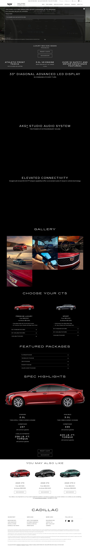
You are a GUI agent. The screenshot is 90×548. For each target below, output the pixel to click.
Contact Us (49, 522)
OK (45, 39)
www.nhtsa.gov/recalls (40, 498)
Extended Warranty (32, 522)
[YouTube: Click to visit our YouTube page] (69, 521)
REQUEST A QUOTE (45, 51)
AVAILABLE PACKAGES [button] (24, 336)
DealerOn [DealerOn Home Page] (19, 544)
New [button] (43, 4)
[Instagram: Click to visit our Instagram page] (72, 521)
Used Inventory (12, 522)
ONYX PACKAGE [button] (45, 361)
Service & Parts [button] (58, 4)
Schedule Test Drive (13, 525)
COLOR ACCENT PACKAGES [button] (45, 368)
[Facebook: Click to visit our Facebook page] (66, 521)
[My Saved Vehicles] (80, 1)
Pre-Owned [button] (49, 4)
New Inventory (12, 520)
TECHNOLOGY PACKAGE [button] (45, 358)
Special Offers (12, 523)
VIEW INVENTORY (45, 55)
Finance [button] (73, 4)
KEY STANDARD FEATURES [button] (24, 329)
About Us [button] (79, 4)
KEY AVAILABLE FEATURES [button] (24, 332)
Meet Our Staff (50, 523)
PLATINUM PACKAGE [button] (45, 354)
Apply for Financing (32, 520)
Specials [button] (67, 4)
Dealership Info (50, 520)
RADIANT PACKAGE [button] (45, 364)
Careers (48, 525)
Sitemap (23, 544)
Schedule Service (32, 523)
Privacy (27, 544)
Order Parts (30, 525)
